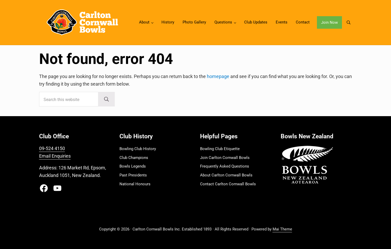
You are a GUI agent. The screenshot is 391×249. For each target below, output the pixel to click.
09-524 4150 (52, 148)
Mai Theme (282, 229)
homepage (218, 76)
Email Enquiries (55, 156)
